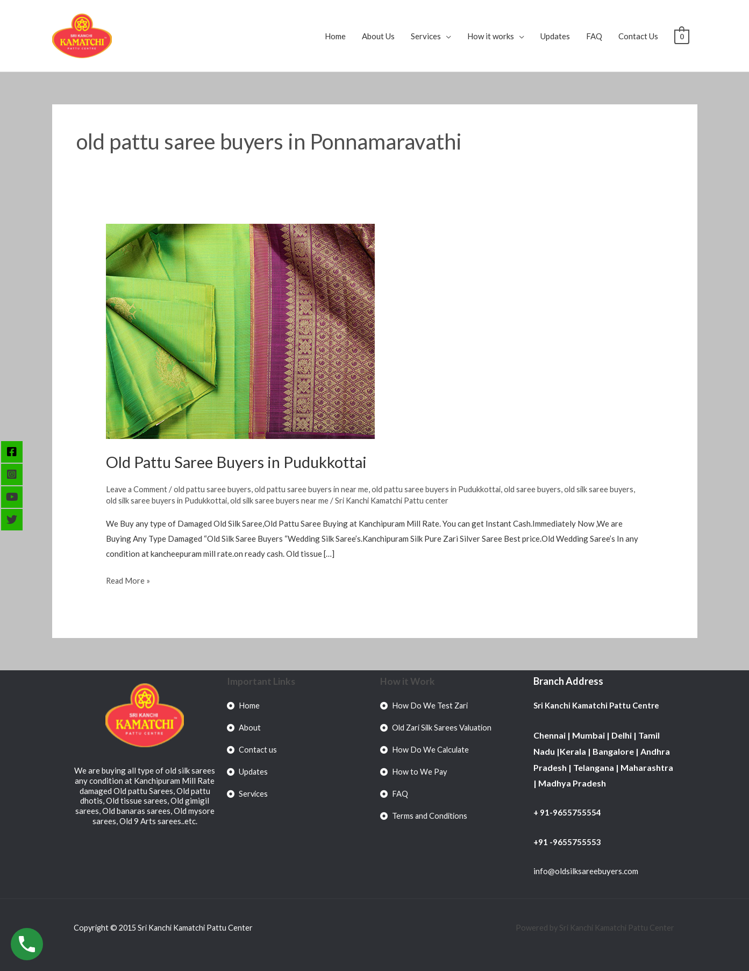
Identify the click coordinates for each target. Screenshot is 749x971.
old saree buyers (544, 489)
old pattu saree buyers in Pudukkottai (445, 489)
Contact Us (638, 36)
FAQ (594, 36)
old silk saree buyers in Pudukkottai (196, 500)
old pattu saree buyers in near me (316, 489)
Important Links (261, 681)
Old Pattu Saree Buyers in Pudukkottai (241, 461)
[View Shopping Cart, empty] (681, 36)
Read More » (128, 579)
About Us (378, 36)
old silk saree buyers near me (312, 500)
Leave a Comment (137, 489)
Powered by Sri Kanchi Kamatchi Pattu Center (593, 927)
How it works (490, 36)
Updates (555, 36)
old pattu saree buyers (215, 489)
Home (335, 36)
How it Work (408, 681)
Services (426, 36)
